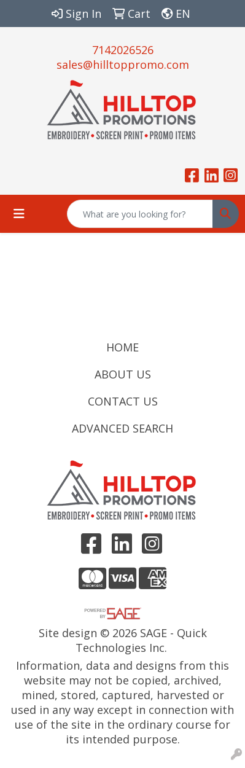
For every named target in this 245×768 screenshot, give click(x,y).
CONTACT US (123, 401)
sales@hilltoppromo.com (122, 64)
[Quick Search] (140, 214)
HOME (122, 347)
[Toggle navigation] (19, 213)
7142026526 (123, 49)
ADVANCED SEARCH (122, 428)
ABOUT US (123, 374)
